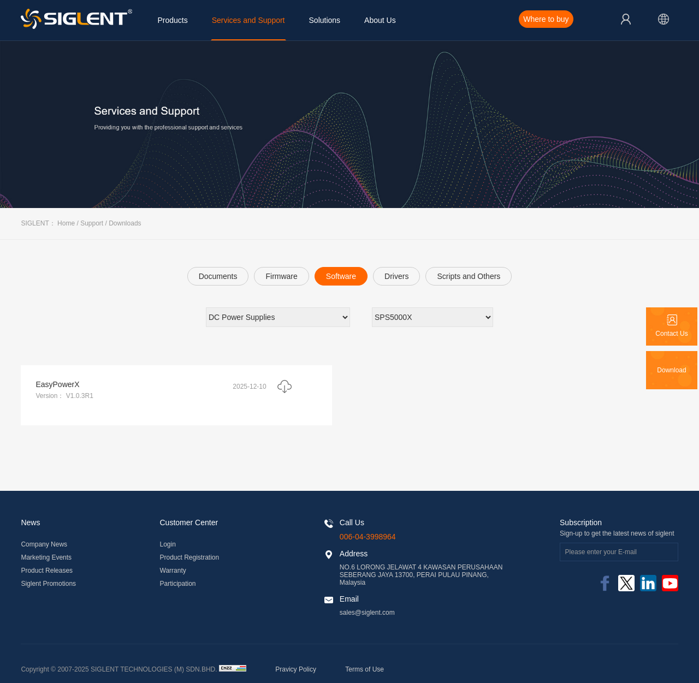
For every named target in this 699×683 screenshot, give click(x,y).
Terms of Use (364, 669)
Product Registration (190, 557)
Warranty (173, 570)
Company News (44, 544)
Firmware (281, 276)
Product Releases (47, 570)
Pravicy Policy (295, 669)
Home (66, 223)
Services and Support (248, 20)
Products (172, 20)
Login (168, 544)
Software (341, 276)
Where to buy (545, 19)
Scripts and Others (468, 276)
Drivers (396, 276)
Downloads (125, 223)
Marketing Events (46, 557)
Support (91, 223)
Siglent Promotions (48, 583)
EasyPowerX (57, 384)
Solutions (325, 20)
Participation (178, 583)
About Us (380, 20)
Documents (218, 276)
